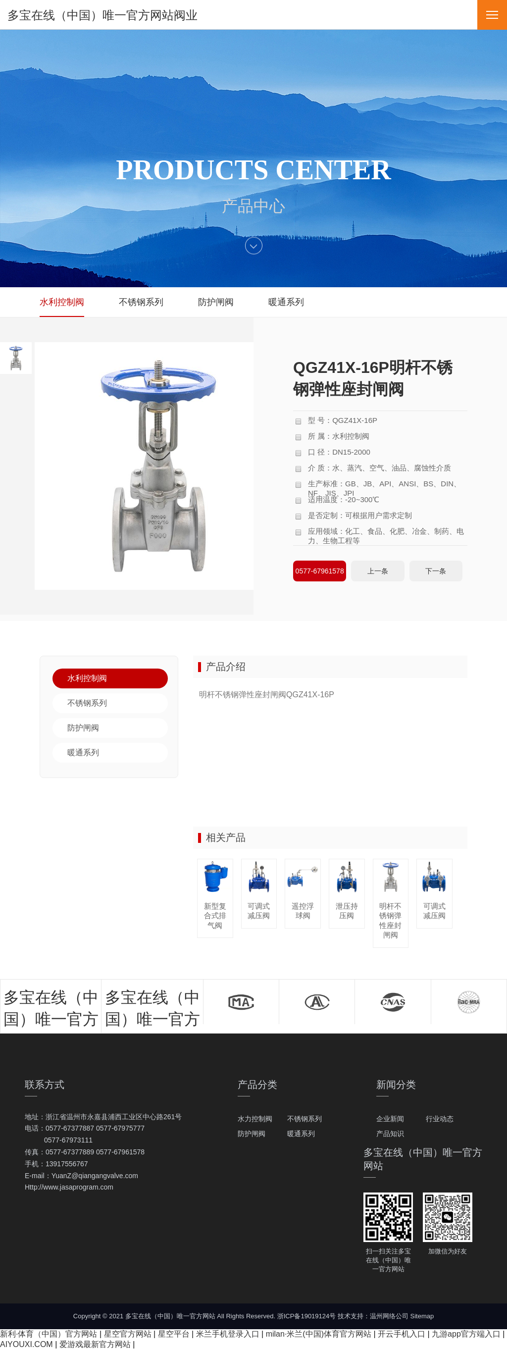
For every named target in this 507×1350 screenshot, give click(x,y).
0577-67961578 (320, 571)
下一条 (435, 571)
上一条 (377, 571)
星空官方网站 (128, 1334)
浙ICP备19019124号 (306, 1316)
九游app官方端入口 (466, 1334)
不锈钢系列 (304, 1119)
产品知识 (390, 1134)
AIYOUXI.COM (26, 1344)
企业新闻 (390, 1119)
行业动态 (440, 1119)
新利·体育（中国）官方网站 (48, 1334)
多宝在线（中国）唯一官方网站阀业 (102, 15)
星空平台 (174, 1334)
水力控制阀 (255, 1119)
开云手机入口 (401, 1334)
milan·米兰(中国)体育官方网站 (318, 1334)
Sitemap (422, 1316)
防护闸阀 (251, 1134)
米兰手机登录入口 (227, 1334)
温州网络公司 (389, 1316)
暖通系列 (301, 1134)
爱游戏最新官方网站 (95, 1344)
